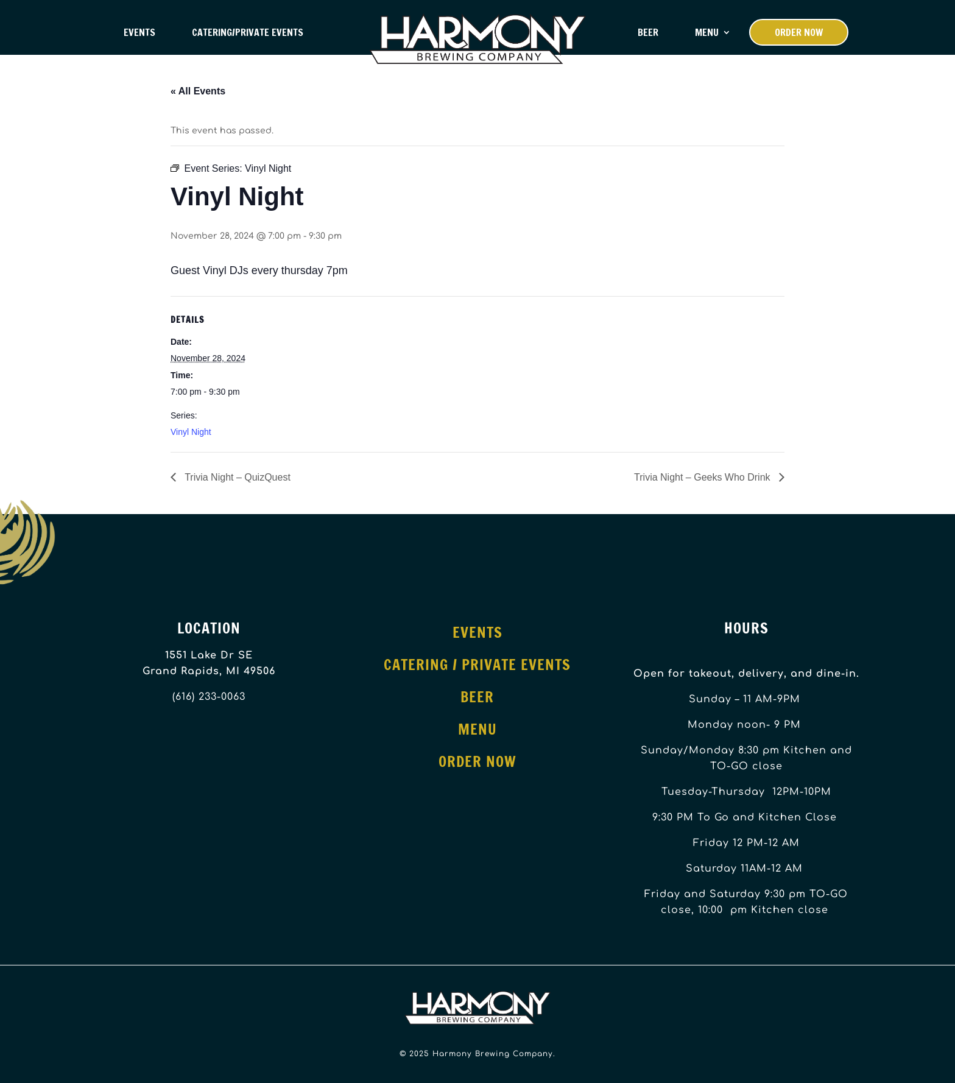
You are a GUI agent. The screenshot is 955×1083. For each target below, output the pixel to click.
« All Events (198, 91)
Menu (707, 32)
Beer (648, 32)
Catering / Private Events (477, 664)
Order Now (799, 32)
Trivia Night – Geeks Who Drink (703, 477)
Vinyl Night (191, 432)
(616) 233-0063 (208, 696)
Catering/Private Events (247, 32)
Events (139, 32)
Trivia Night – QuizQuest (236, 477)
